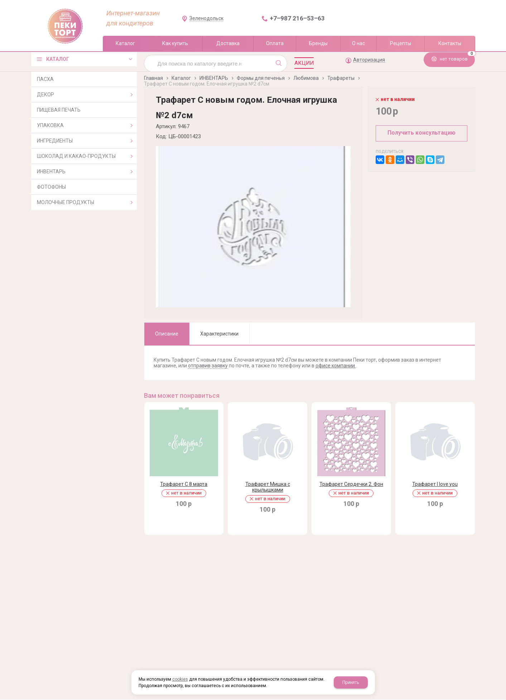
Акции (304, 63)
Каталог (181, 78)
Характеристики (219, 334)
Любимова (306, 78)
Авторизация (369, 60)
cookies (180, 679)
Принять (350, 682)
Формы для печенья (261, 78)
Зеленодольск (206, 18)
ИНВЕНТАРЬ (213, 78)
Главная (153, 78)
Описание (166, 334)
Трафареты (341, 78)
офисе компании (335, 365)
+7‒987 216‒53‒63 (297, 18)
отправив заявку (208, 365)
